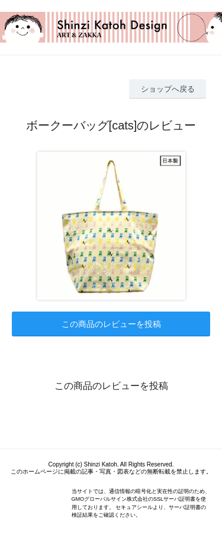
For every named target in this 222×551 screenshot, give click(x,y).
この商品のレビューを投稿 (111, 324)
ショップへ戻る (168, 89)
